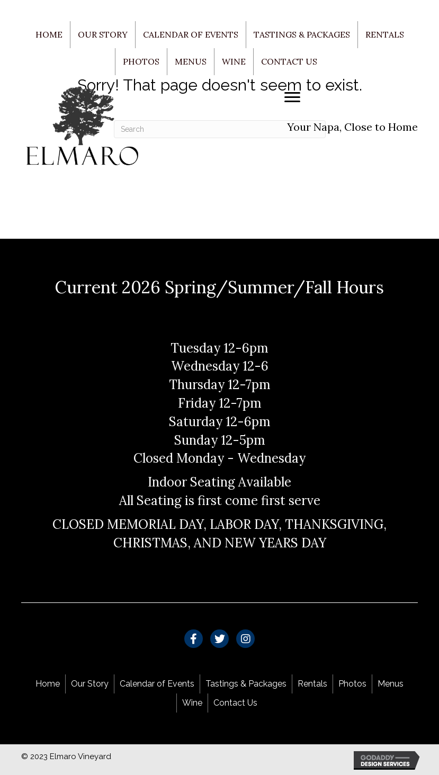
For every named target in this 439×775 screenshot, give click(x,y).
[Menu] (292, 97)
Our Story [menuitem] (103, 34)
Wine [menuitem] (234, 61)
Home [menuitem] (48, 34)
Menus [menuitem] (191, 61)
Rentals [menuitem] (384, 34)
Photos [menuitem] (141, 61)
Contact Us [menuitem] (289, 61)
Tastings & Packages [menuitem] (302, 34)
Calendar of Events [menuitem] (190, 34)
